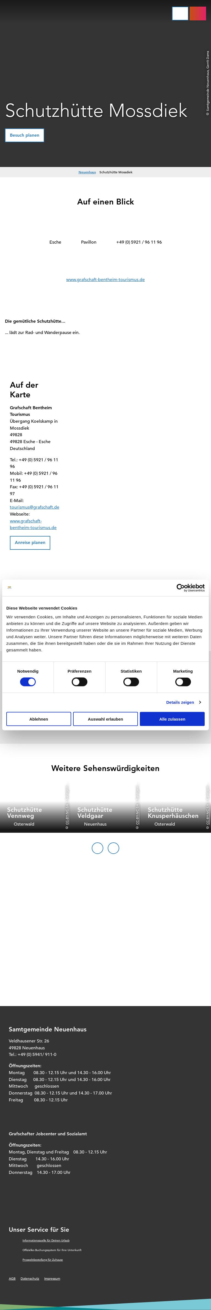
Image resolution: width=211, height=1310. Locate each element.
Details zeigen (180, 702)
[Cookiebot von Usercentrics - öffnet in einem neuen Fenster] (181, 588)
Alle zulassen (172, 718)
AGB (12, 1278)
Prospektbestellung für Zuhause (43, 1260)
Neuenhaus (87, 172)
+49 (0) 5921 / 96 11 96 (139, 242)
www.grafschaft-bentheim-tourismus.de (105, 279)
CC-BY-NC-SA (67, 814)
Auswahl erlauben (105, 718)
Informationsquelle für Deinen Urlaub (46, 1240)
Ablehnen (38, 718)
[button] (24, 135)
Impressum (52, 1278)
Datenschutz (30, 1278)
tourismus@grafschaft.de (34, 507)
